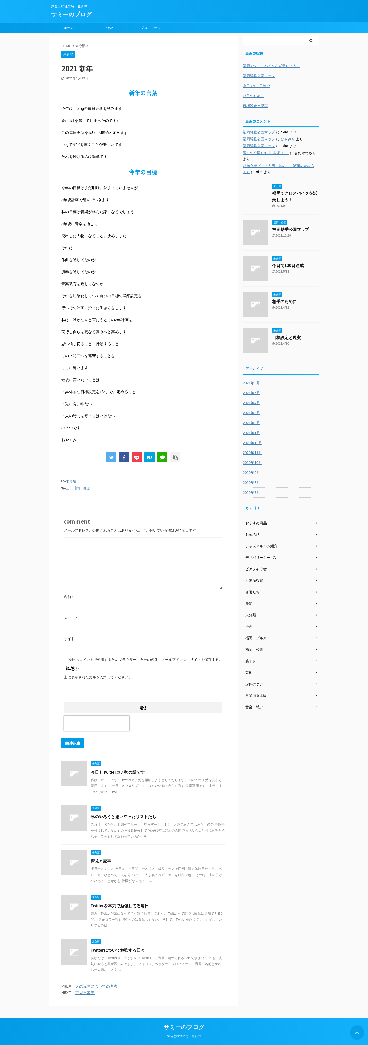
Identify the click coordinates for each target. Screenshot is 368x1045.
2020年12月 (252, 443)
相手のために (253, 96)
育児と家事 (101, 861)
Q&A (109, 28)
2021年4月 (251, 403)
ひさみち (288, 139)
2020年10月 (252, 463)
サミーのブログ (71, 14)
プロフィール (151, 28)
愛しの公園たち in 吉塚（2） (266, 153)
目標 (86, 488)
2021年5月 (251, 393)
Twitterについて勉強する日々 (118, 950)
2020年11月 (252, 453)
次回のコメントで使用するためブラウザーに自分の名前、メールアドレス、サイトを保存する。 (145, 660)
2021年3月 (251, 413)
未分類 (71, 481)
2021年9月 (251, 383)
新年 (78, 488)
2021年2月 (251, 423)
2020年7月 (251, 493)
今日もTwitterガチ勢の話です (118, 772)
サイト (69, 639)
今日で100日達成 (256, 86)
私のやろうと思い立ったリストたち (123, 817)
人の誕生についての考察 (96, 986)
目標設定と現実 (255, 106)
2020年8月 (251, 483)
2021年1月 (251, 433)
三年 (69, 488)
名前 (68, 597)
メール (70, 618)
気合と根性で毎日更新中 (184, 1036)
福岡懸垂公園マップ (259, 76)
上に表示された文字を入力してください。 (98, 677)
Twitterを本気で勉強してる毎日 (120, 906)
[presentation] (96, 723)
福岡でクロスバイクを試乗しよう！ (271, 66)
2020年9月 (251, 473)
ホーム (69, 28)
